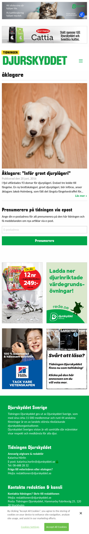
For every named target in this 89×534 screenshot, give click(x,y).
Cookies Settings (30, 527)
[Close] (81, 513)
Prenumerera (44, 241)
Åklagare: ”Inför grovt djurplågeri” (36, 173)
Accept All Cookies (56, 527)
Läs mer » (81, 196)
